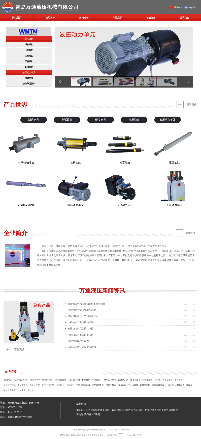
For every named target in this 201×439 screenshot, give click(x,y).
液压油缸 (29, 39)
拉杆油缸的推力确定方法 (80, 335)
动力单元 (29, 78)
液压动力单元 (29, 72)
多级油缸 (29, 67)
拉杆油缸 (29, 50)
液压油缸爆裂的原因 (78, 341)
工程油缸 (29, 61)
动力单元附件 (29, 83)
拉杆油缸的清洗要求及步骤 (82, 310)
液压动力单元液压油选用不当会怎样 (86, 304)
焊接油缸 (29, 44)
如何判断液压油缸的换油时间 (83, 316)
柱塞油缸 (29, 55)
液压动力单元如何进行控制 (82, 347)
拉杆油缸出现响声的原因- (81, 322)
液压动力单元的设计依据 (80, 328)
